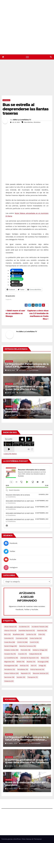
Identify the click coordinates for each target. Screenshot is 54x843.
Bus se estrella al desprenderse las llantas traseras (25, 109)
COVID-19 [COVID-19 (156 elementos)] (22, 642)
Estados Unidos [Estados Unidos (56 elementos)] (11, 650)
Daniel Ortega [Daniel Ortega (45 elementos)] (10, 646)
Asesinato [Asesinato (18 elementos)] (42, 630)
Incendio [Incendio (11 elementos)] (22, 654)
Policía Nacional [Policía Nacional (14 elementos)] (37, 669)
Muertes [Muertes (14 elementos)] (31, 661)
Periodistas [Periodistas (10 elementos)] (22, 669)
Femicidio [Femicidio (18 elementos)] (25, 650)
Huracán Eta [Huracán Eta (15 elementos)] (10, 654)
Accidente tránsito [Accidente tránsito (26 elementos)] (40, 626)
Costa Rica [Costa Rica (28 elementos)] (9, 642)
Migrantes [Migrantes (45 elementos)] (9, 661)
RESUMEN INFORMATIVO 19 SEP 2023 (20, 513)
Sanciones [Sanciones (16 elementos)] (9, 677)
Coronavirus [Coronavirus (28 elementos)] (21, 638)
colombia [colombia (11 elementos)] (8, 638)
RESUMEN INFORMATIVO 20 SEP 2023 (20, 507)
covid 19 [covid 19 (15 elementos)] (34, 642)
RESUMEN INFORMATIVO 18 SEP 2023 (20, 519)
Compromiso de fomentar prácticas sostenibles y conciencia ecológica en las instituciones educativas (26, 717)
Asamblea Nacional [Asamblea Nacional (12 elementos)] (27, 630)
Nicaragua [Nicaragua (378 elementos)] (43, 661)
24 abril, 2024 (12, 720)
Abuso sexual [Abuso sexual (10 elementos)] (10, 626)
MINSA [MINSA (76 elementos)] (20, 661)
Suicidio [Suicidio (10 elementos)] (21, 677)
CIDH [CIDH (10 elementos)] (41, 634)
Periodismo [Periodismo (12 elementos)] (9, 669)
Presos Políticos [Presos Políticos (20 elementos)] (11, 673)
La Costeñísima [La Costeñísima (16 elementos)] (11, 658)
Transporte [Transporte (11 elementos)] (33, 677)
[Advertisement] (28, 80)
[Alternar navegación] (27, 57)
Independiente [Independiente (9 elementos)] (35, 654)
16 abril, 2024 (12, 743)
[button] (51, 57)
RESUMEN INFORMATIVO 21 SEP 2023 (20, 501)
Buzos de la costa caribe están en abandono (25, 410)
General (8, 711)
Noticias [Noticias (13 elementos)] (24, 665)
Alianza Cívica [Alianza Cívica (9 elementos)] (10, 630)
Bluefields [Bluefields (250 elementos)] (18, 634)
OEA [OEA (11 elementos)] (33, 665)
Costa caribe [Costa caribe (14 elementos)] (35, 638)
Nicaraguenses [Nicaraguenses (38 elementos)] (11, 665)
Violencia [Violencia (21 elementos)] (8, 681)
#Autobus (37, 122)
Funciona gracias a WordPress (11, 839)
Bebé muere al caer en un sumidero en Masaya (15, 313)
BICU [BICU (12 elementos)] (7, 634)
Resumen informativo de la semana (18, 495)
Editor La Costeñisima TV (22, 120)
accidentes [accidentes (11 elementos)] (24, 626)
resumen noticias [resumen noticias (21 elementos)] (40, 673)
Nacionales (6, 100)
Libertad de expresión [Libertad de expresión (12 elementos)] (29, 658)
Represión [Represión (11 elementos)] (25, 673)
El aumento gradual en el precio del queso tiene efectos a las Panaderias (26, 389)
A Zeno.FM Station (10, 453)
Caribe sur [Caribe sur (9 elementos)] (31, 634)
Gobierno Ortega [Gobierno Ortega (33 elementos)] (40, 650)
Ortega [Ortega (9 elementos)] (42, 665)
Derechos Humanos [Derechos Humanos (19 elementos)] (27, 646)
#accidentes (28, 122)
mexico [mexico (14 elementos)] (45, 658)
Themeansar (38, 839)
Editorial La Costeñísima (27, 370)
